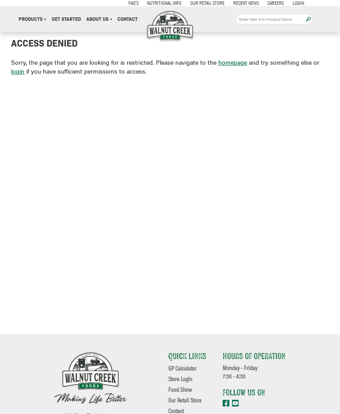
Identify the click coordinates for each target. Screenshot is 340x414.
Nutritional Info (164, 2)
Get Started (66, 19)
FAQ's (133, 2)
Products (32, 19)
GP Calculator (182, 368)
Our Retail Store (207, 2)
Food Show (180, 390)
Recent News (246, 2)
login (17, 70)
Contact (127, 19)
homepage (232, 62)
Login (298, 2)
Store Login (180, 379)
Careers (275, 2)
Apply (308, 19)
